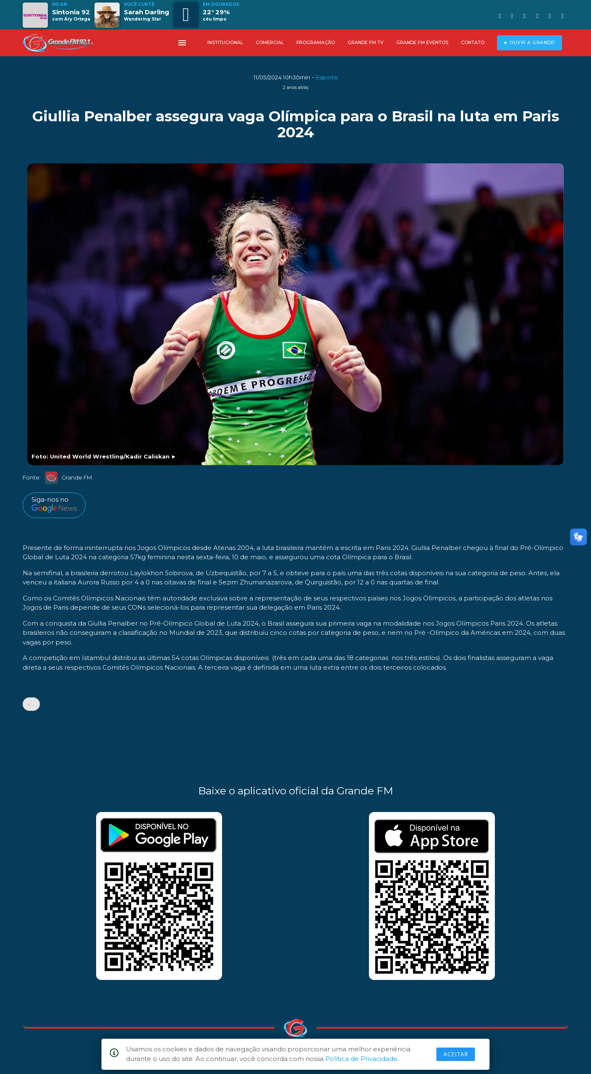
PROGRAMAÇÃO (315, 42)
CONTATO (472, 42)
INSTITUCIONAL (225, 42)
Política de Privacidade (361, 1059)
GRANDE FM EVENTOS (422, 42)
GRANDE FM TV (366, 42)
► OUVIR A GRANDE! (529, 42)
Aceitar (455, 1054)
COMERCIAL (270, 42)
